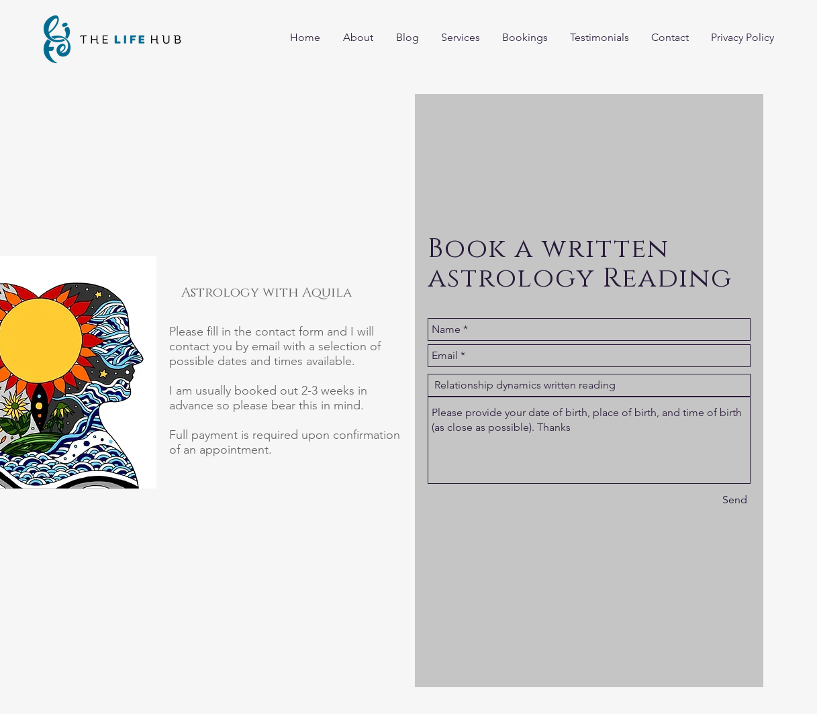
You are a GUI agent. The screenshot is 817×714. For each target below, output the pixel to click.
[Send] (735, 500)
